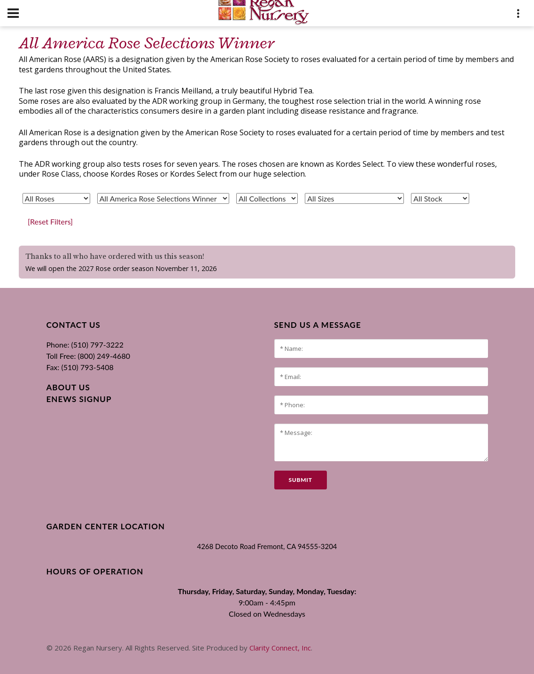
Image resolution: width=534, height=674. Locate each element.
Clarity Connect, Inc (280, 647)
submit (300, 479)
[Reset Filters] (50, 221)
